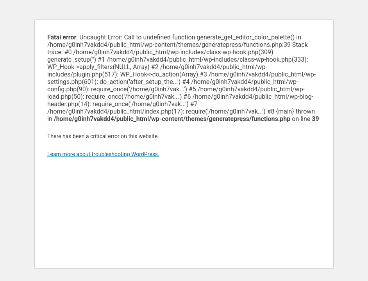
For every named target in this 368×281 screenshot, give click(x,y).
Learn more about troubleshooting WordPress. (103, 154)
